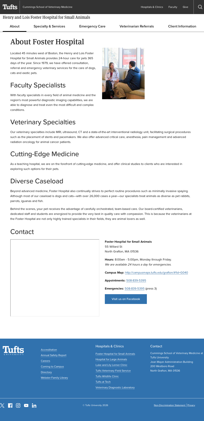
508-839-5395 (136, 280)
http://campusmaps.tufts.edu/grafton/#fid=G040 (156, 272)
